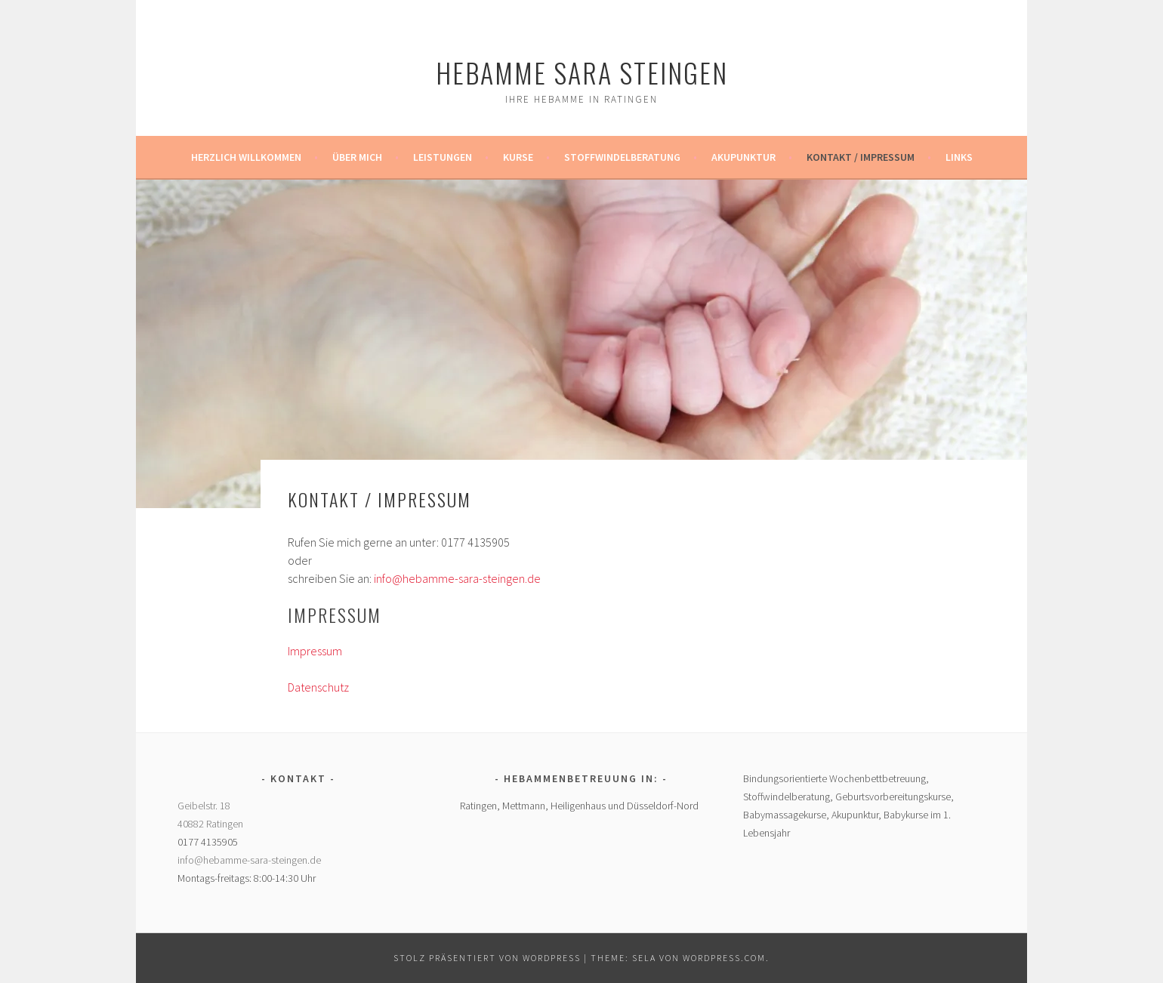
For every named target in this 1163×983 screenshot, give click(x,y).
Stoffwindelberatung (622, 157)
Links (959, 157)
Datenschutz (318, 687)
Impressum (315, 650)
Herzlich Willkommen (246, 157)
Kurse (518, 157)
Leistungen (442, 157)
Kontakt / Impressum (861, 157)
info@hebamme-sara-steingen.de (457, 578)
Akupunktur (743, 157)
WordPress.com (724, 957)
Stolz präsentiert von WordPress (487, 957)
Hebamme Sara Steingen (582, 72)
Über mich (357, 157)
